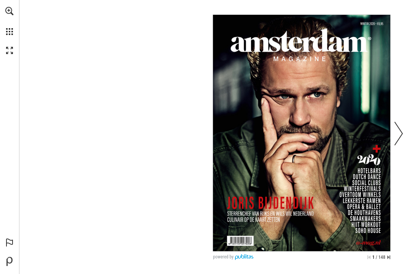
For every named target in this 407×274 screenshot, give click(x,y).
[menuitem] (9, 21)
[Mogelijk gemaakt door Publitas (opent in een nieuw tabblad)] (9, 261)
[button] (9, 11)
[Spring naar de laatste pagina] (388, 257)
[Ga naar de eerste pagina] (368, 257)
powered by (223, 257)
